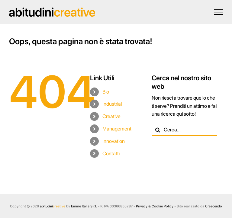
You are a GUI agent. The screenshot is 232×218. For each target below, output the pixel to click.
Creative (111, 116)
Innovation (113, 141)
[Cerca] (158, 130)
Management (116, 129)
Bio (105, 92)
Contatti (111, 153)
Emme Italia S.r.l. (84, 206)
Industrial (112, 104)
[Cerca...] (184, 130)
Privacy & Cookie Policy (154, 206)
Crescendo (213, 206)
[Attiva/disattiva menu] (218, 12)
